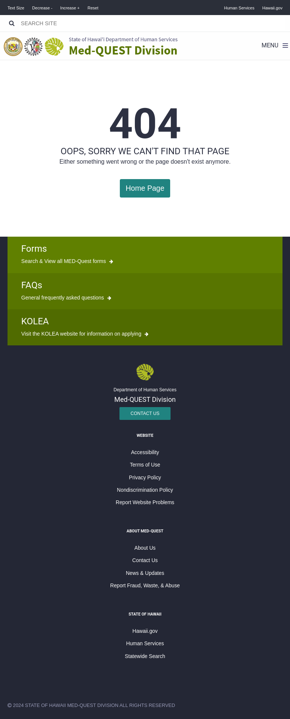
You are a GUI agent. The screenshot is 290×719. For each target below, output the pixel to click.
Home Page (145, 188)
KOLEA (35, 321)
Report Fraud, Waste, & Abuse (145, 585)
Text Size (16, 8)
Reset (93, 8)
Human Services (239, 8)
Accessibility (145, 452)
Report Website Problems (145, 502)
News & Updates (145, 572)
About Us (145, 547)
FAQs (31, 284)
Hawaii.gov (272, 8)
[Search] (12, 23)
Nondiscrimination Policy (145, 490)
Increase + (70, 8)
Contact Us (145, 412)
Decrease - (42, 8)
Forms (34, 248)
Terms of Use (145, 464)
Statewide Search (145, 655)
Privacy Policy (145, 477)
